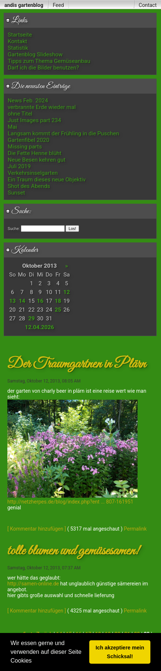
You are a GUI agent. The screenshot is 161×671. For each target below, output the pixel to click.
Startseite (20, 34)
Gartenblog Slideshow (35, 54)
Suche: (18, 211)
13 (12, 301)
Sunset (16, 192)
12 (66, 292)
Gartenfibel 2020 (28, 140)
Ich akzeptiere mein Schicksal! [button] (120, 652)
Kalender (22, 250)
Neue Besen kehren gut (36, 160)
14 (22, 301)
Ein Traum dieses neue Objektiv (47, 179)
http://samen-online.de (33, 584)
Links (16, 20)
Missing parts (25, 146)
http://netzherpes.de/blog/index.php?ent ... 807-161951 (70, 502)
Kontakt (17, 41)
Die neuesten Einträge (38, 86)
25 (58, 309)
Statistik (18, 48)
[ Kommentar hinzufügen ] (36, 529)
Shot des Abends (29, 186)
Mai (12, 127)
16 (40, 301)
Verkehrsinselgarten (33, 173)
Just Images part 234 (34, 120)
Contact (148, 5)
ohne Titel (20, 113)
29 (31, 318)
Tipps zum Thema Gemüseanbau (49, 61)
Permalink (135, 529)
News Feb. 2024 (28, 100)
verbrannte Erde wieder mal (42, 107)
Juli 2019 (19, 166)
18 (58, 301)
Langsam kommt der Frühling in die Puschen (63, 133)
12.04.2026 (39, 327)
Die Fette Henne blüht (34, 153)
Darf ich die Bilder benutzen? (43, 67)
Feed (58, 5)
